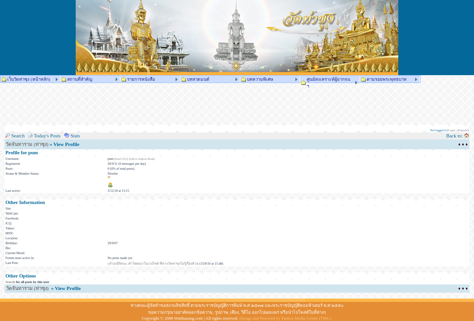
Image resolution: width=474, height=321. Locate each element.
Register (463, 130)
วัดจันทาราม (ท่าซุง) (27, 144)
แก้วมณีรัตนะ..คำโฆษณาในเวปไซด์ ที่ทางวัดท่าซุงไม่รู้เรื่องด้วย (153, 263)
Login (452, 130)
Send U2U (121, 159)
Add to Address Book (142, 159)
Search (10, 282)
